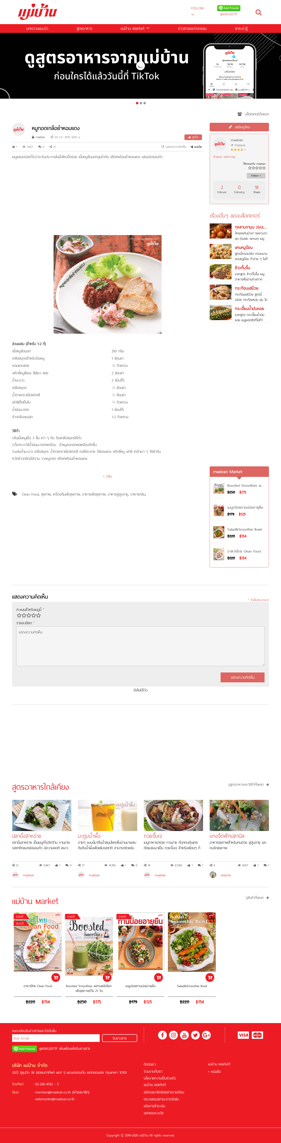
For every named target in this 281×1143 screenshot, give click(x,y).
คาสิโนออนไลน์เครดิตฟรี (119, 1113)
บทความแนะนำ (37, 28)
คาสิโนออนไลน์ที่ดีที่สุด (117, 1106)
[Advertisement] (107, 197)
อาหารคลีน (137, 494)
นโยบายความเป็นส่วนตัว (160, 1078)
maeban (38, 137)
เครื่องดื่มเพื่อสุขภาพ (66, 494)
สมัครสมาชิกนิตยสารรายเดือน (164, 1092)
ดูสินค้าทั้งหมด (257, 897)
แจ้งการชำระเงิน (154, 1106)
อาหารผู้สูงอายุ (118, 494)
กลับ (107, 476)
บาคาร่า (96, 1106)
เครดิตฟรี (41, 1106)
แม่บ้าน (135, 28)
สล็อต (85, 1106)
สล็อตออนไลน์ (57, 1106)
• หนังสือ (214, 1071)
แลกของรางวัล (154, 1113)
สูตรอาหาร (84, 28)
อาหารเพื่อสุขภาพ (94, 494)
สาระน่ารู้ (241, 28)
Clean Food (30, 494)
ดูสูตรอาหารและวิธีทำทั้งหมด (248, 784)
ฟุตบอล (88, 1113)
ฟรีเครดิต (74, 1106)
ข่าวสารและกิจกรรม (192, 28)
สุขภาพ (46, 494)
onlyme (226, 875)
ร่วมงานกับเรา (153, 1071)
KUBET (76, 1113)
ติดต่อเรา (150, 1064)
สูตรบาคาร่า (62, 1113)
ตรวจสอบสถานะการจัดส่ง (161, 1099)
